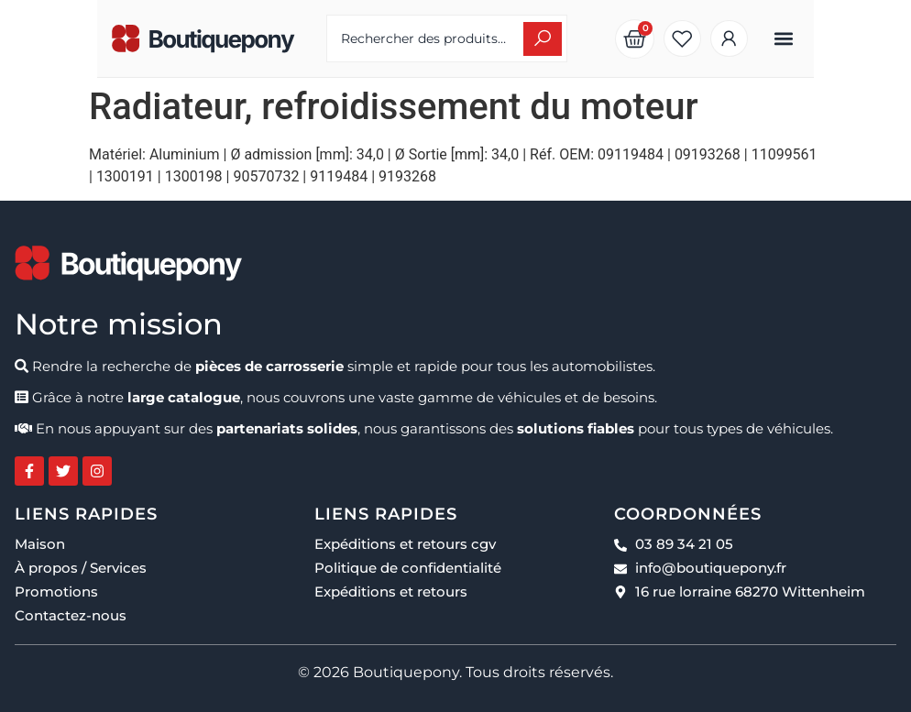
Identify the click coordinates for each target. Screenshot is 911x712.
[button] (881, 39)
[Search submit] (573, 39)
